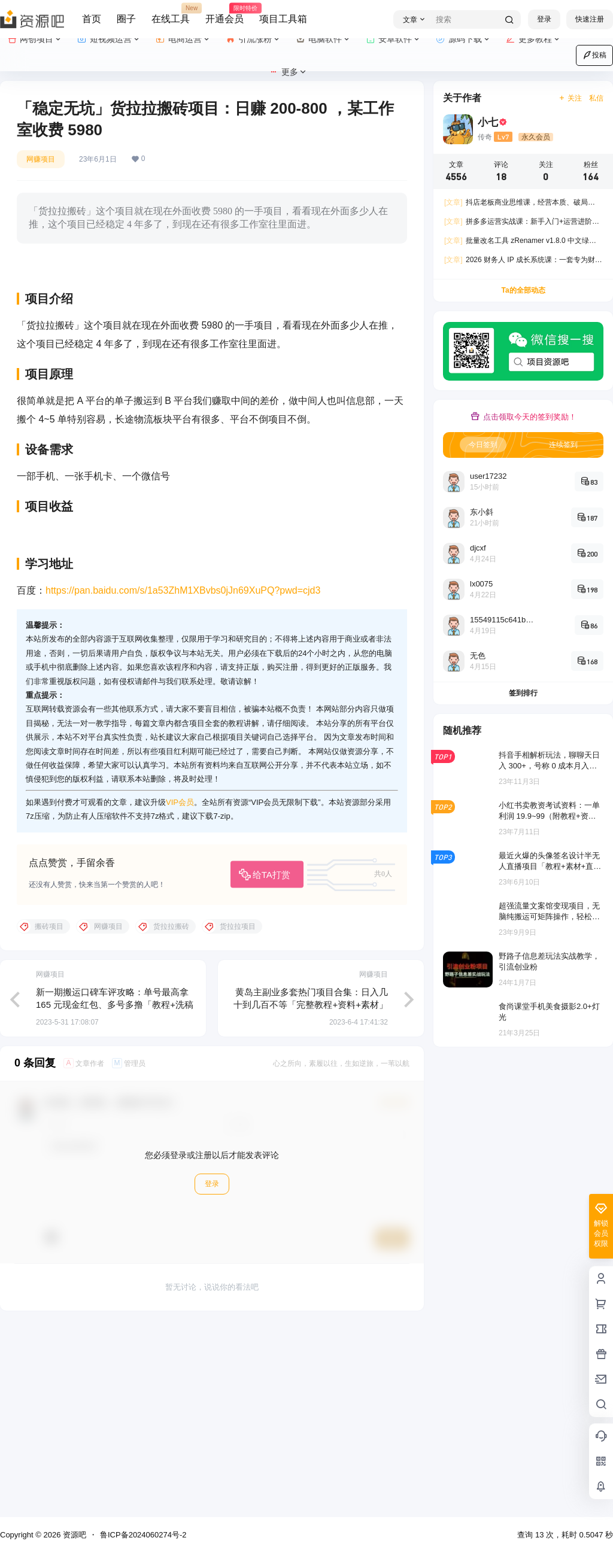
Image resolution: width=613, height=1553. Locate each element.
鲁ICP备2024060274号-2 (143, 1534)
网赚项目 (40, 159)
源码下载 (463, 39)
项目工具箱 (283, 19)
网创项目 (35, 39)
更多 (288, 72)
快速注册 (589, 19)
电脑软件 (323, 39)
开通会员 (224, 14)
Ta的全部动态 (523, 290)
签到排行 (523, 693)
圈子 (126, 19)
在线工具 (170, 14)
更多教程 (534, 39)
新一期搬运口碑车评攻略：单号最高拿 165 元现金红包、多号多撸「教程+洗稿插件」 (114, 1193)
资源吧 (73, 1534)
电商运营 (183, 39)
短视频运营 (109, 39)
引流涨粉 (253, 39)
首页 (91, 19)
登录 (544, 19)
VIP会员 (180, 990)
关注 (570, 98)
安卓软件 (393, 39)
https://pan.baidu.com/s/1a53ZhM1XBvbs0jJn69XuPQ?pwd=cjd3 (182, 779)
